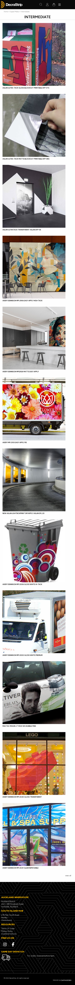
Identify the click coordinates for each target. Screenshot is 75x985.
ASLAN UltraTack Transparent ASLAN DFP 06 (22, 230)
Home (6, 12)
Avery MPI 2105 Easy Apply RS (15, 442)
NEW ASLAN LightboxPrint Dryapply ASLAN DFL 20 (23, 513)
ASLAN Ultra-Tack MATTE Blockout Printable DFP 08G (26, 159)
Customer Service (8, 934)
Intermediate (25, 12)
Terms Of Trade (7, 928)
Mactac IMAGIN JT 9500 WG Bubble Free (19, 726)
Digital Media (14, 12)
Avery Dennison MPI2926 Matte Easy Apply (21, 372)
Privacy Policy (7, 931)
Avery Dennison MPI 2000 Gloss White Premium (23, 655)
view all (68, 876)
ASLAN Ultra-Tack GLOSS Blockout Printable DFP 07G (26, 88)
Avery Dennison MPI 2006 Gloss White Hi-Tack (22, 584)
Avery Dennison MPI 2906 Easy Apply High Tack (22, 301)
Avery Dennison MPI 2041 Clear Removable (21, 868)
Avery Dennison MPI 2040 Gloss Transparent (22, 797)
